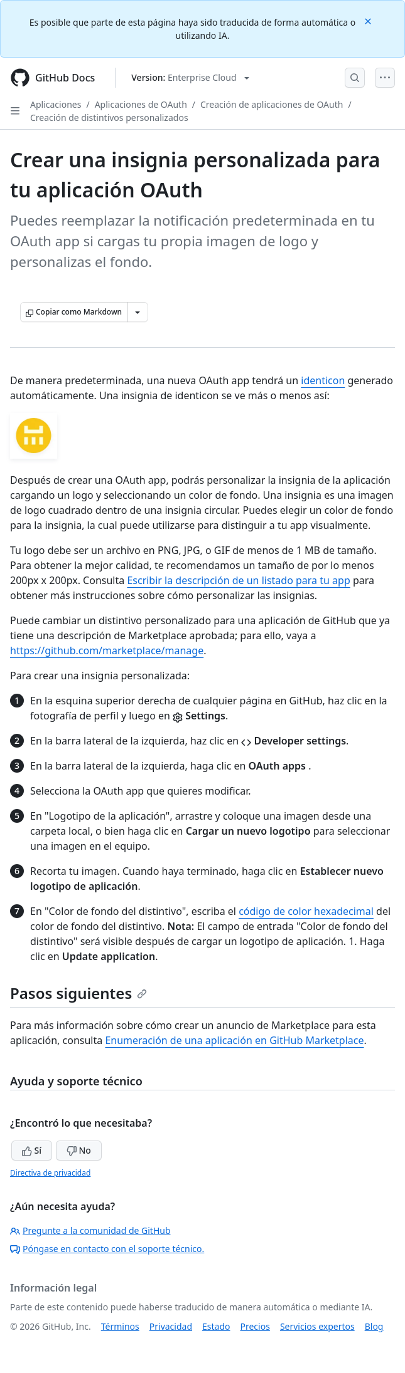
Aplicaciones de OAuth (141, 104)
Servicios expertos (317, 1326)
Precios (255, 1326)
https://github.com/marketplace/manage (106, 650)
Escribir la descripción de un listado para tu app (238, 580)
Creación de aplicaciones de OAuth (271, 104)
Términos (120, 1326)
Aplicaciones (55, 104)
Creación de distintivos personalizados (109, 117)
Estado (216, 1326)
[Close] (369, 20)
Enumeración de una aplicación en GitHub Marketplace (234, 1040)
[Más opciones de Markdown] (137, 312)
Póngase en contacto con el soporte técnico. (107, 1249)
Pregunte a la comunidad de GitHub (90, 1230)
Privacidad (170, 1326)
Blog (374, 1326)
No (79, 1150)
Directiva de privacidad (50, 1172)
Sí (31, 1150)
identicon (323, 380)
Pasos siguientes (78, 993)
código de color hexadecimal (306, 911)
